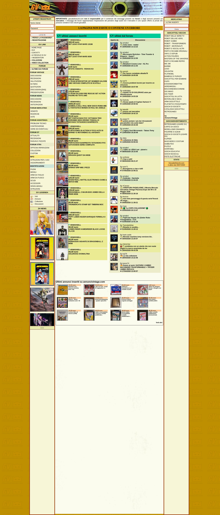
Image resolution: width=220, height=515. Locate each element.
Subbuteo (169, 144)
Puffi (166, 81)
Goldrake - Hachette (131, 178)
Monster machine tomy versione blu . (138, 237)
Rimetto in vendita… (131, 227)
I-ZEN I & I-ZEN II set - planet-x (135, 150)
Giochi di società (172, 107)
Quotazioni (35, 87)
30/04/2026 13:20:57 (130, 239)
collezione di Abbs (130, 140)
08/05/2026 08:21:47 (130, 161)
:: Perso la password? (41, 38)
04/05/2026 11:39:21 (130, 203)
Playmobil (169, 74)
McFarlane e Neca (172, 99)
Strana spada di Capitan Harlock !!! (137, 102)
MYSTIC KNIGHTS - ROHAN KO (81, 69)
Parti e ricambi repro (174, 61)
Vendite (34, 111)
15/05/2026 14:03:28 (130, 96)
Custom (34, 153)
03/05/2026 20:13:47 (130, 210)
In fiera (34, 84)
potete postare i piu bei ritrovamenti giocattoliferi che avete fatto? (136, 122)
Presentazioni (37, 92)
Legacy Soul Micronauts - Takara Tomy (138, 131)
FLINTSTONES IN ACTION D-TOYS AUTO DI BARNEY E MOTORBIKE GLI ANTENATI (85, 132)
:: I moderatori (37, 58)
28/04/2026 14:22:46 (130, 258)
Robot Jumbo (170, 41)
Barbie (167, 66)
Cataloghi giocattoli (174, 109)
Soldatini (168, 71)
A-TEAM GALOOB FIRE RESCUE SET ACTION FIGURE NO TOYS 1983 (86, 95)
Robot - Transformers (175, 44)
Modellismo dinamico (174, 129)
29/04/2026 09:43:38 (130, 250)
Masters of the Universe (176, 59)
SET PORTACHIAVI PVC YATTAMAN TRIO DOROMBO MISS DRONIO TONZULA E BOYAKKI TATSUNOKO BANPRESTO (84, 120)
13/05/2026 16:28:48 (130, 133)
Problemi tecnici (38, 123)
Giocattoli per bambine (175, 79)
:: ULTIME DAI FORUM (39, 69)
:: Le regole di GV (38, 55)
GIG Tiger (168, 94)
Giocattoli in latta (173, 97)
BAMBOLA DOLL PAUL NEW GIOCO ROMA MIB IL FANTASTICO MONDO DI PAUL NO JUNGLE (87, 107)
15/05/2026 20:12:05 (130, 58)
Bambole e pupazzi (173, 76)
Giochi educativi (172, 151)
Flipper (167, 139)
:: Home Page (36, 48)
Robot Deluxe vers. (173, 39)
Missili (33, 172)
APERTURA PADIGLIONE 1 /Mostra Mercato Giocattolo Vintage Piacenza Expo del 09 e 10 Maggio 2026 (139, 190)
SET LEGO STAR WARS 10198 (80, 44)
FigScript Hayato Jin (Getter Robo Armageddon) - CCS (135, 219)
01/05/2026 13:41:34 (130, 222)
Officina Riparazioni (39, 148)
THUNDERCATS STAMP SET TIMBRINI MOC (85, 205)
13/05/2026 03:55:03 (130, 142)
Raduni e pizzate (38, 141)
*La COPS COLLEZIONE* (135, 208)
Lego (166, 69)
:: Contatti (35, 53)
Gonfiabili (169, 149)
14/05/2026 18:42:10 (130, 113)
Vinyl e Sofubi (171, 54)
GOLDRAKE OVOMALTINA (79, 254)
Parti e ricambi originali (175, 51)
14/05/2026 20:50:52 (130, 104)
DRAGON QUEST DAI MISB (79, 155)
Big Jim (167, 64)
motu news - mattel (130, 45)
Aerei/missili (170, 86)
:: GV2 (32, 50)
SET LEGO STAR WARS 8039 (80, 57)
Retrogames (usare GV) (175, 124)
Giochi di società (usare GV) (175, 135)
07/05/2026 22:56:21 (130, 171)
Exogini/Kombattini (173, 84)
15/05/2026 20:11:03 (130, 66)
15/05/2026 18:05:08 (130, 75)
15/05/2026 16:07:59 (130, 87)
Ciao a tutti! (127, 159)
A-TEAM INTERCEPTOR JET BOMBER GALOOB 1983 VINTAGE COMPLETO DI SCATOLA (87, 82)
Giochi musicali (171, 154)
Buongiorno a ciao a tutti (133, 169)
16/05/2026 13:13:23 (130, 47)
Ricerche (34, 114)
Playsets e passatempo (175, 104)
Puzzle (167, 146)
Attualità (34, 136)
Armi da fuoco (37, 178)
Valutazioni (35, 81)
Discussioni (35, 76)
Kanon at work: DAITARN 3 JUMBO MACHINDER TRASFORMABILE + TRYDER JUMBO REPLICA (137, 267)
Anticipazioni (36, 105)
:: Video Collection (39, 63)
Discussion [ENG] (38, 90)
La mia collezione (130, 256)
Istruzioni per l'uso (39, 160)
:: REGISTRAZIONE (38, 40)
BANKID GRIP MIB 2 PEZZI (79, 168)
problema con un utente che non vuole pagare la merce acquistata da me (138, 247)
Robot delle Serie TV (174, 36)
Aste (32, 117)
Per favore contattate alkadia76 (135, 73)
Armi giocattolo (172, 102)
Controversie (37, 126)
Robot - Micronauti (173, 46)
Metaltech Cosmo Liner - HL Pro (136, 64)
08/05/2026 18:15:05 (130, 152)
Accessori (35, 183)
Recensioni (35, 78)
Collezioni (35, 151)
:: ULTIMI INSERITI (171, 22)
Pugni (33, 169)
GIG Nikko (168, 91)
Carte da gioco (171, 127)
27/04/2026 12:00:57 (130, 271)
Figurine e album (172, 132)
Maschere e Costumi (174, 141)
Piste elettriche (172, 156)
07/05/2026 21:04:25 (130, 180)
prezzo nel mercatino (131, 111)
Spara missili (36, 186)
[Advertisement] (137, 7)
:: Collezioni (36, 60)
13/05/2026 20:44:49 (130, 125)
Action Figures (171, 56)
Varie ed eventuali (39, 129)
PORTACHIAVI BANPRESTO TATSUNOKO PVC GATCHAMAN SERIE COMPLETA (87, 144)
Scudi (33, 181)
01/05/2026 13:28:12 (130, 229)
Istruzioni (35, 189)
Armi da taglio (37, 175)
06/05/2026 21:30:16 (130, 194)
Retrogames (170, 112)
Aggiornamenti (37, 163)
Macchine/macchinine (174, 89)
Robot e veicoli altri (174, 49)
